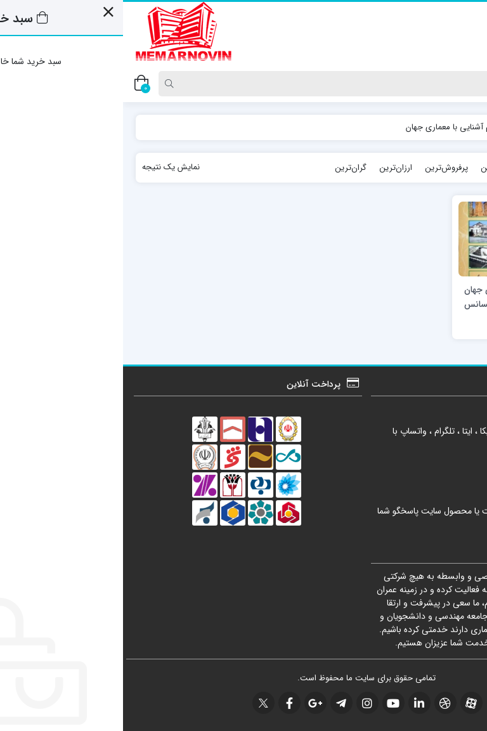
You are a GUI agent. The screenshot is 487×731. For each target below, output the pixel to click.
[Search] (247, 83)
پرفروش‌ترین (323, 167)
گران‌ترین (228, 167)
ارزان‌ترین (272, 167)
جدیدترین (428, 167)
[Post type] (457, 83)
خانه (461, 127)
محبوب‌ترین (378, 167)
